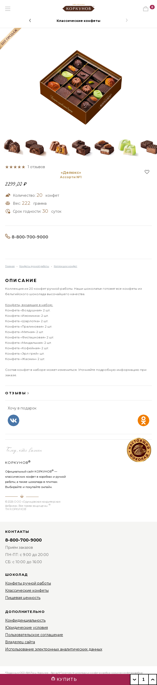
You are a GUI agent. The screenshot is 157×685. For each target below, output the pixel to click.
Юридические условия (26, 627)
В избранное (147, 171)
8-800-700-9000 (30, 237)
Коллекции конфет (65, 266)
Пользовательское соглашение (34, 634)
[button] (30, 20)
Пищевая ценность (22, 597)
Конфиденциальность (25, 620)
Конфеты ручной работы (34, 266)
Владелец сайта (20, 642)
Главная (10, 266)
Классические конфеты (78, 21)
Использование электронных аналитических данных (53, 649)
